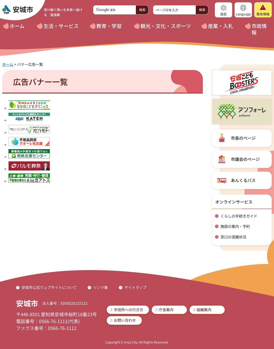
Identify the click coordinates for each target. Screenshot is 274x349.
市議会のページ (245, 159)
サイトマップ (135, 287)
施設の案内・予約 (235, 226)
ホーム (7, 64)
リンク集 (100, 287)
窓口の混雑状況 (233, 237)
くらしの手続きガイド (239, 216)
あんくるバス (243, 180)
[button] (223, 9)
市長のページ (243, 138)
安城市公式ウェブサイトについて (49, 287)
